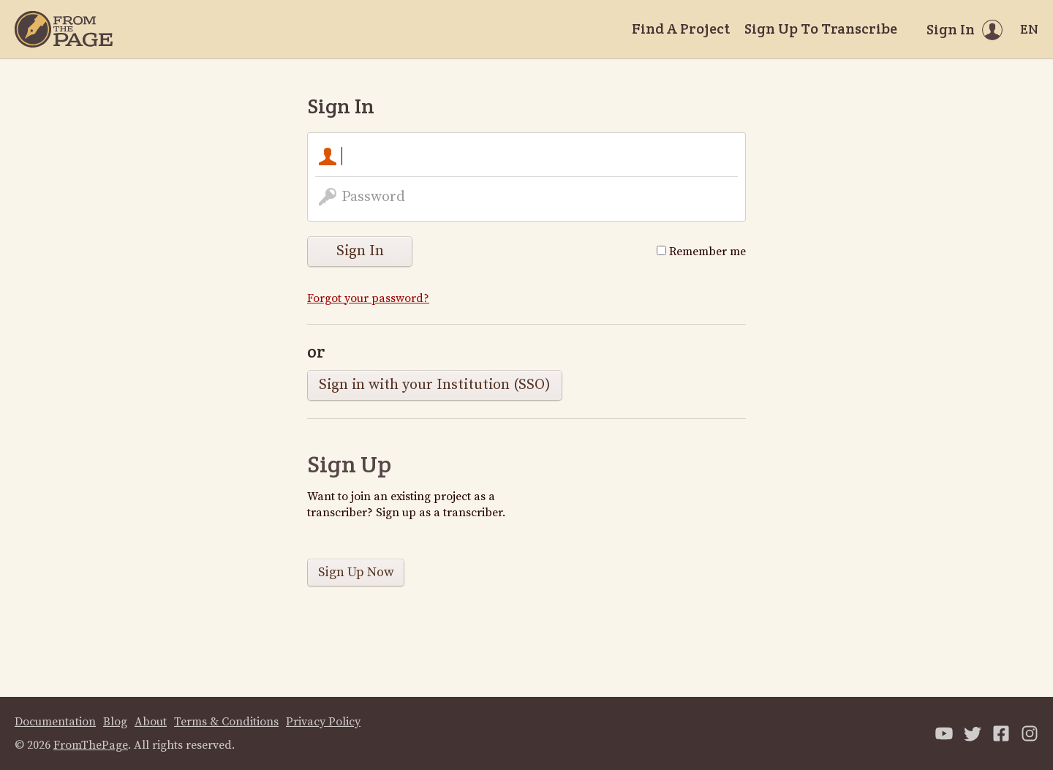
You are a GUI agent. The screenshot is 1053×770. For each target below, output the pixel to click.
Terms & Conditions (226, 721)
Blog (115, 721)
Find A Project (681, 28)
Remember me (701, 251)
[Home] (64, 29)
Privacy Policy (323, 721)
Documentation (55, 721)
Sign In (360, 251)
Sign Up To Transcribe (820, 28)
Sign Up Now (356, 572)
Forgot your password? (368, 298)
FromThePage (90, 745)
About (151, 721)
